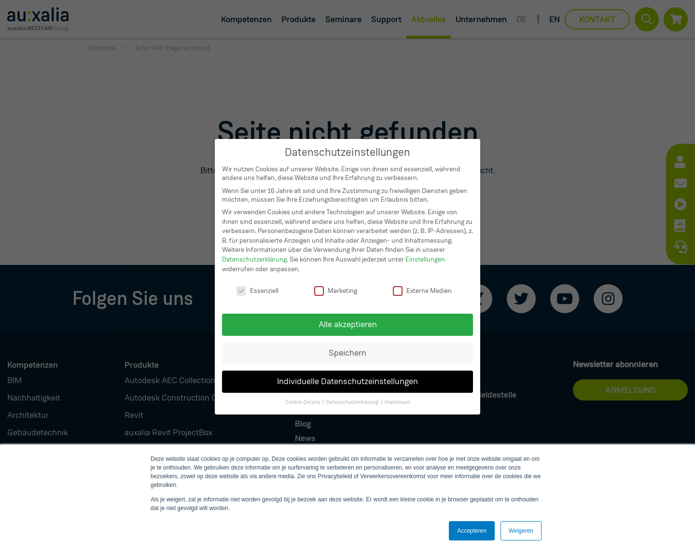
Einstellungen (425, 259)
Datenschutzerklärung (254, 259)
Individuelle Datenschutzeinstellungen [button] (347, 381)
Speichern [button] (347, 353)
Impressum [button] (397, 402)
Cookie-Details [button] (302, 402)
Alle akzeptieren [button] (348, 324)
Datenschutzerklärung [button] (352, 402)
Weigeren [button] (521, 530)
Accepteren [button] (471, 530)
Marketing (335, 290)
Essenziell (257, 290)
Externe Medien (422, 290)
